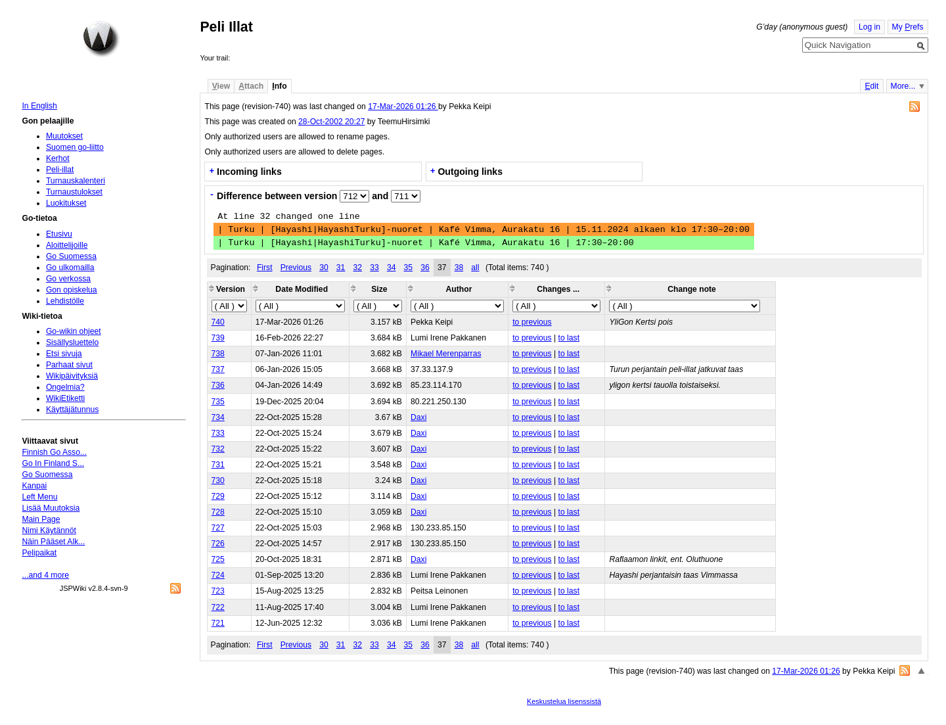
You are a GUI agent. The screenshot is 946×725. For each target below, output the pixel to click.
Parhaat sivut (69, 364)
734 (218, 417)
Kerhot (58, 158)
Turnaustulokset (74, 192)
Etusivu (59, 234)
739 (218, 337)
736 (218, 385)
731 (218, 464)
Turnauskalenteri (75, 180)
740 (218, 322)
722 (218, 607)
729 (218, 496)
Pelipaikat (39, 552)
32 (358, 267)
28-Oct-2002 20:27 (331, 121)
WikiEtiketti (65, 398)
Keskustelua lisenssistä (564, 701)
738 (218, 353)
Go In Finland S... (53, 463)
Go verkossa (68, 278)
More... (903, 86)
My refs (908, 27)
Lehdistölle (65, 301)
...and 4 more (45, 575)
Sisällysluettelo (72, 342)
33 (374, 267)
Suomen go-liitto (75, 147)
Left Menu (39, 497)
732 (218, 449)
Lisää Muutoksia (50, 508)
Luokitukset (66, 203)
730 (218, 480)
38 (459, 267)
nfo (279, 86)
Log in (869, 27)
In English (39, 105)
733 (218, 433)
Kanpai (34, 485)
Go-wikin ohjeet (73, 331)
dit (871, 86)
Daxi (418, 417)
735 (218, 401)
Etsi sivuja (64, 353)
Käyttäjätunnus (72, 409)
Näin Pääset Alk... (53, 541)
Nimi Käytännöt (49, 530)
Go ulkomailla (70, 267)
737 (218, 369)
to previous (531, 322)
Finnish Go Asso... (54, 452)
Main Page (41, 519)
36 (425, 267)
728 (218, 512)
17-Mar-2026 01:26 (403, 106)
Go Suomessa (71, 256)
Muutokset (64, 136)
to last (568, 337)
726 (218, 543)
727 (218, 527)
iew (221, 86)
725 (218, 559)
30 (323, 267)
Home (101, 39)
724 (218, 575)
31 (341, 267)
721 (218, 623)
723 (218, 591)
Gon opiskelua (71, 289)
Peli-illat (60, 169)
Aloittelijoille (67, 245)
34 (391, 267)
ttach (250, 86)
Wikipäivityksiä (72, 376)
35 (408, 267)
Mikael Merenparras (446, 353)
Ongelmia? (65, 387)
